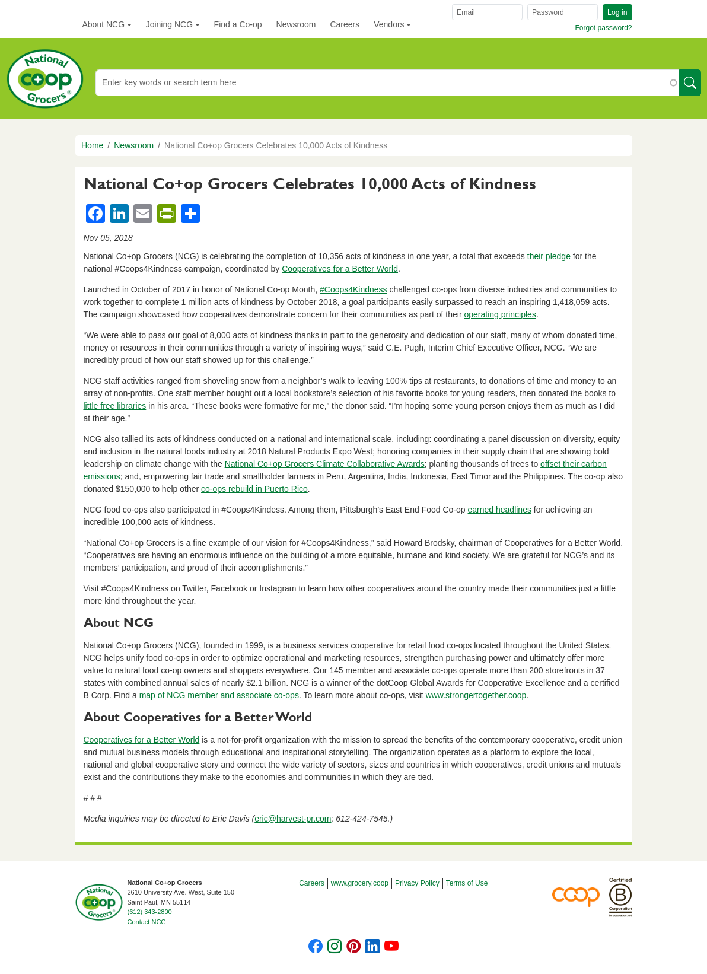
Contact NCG (147, 921)
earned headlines (499, 509)
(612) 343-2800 (150, 911)
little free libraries (115, 405)
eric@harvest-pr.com (292, 818)
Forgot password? (603, 28)
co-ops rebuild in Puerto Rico (254, 489)
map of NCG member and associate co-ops (219, 695)
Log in (617, 12)
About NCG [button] (103, 24)
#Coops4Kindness (353, 289)
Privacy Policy (417, 883)
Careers (344, 24)
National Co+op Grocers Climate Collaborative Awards (325, 464)
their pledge (549, 256)
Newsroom (296, 24)
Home (92, 145)
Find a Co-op (238, 24)
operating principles (500, 314)
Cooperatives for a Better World (340, 268)
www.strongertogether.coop (476, 695)
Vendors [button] (389, 24)
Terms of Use (467, 883)
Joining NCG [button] (169, 24)
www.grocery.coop (359, 883)
